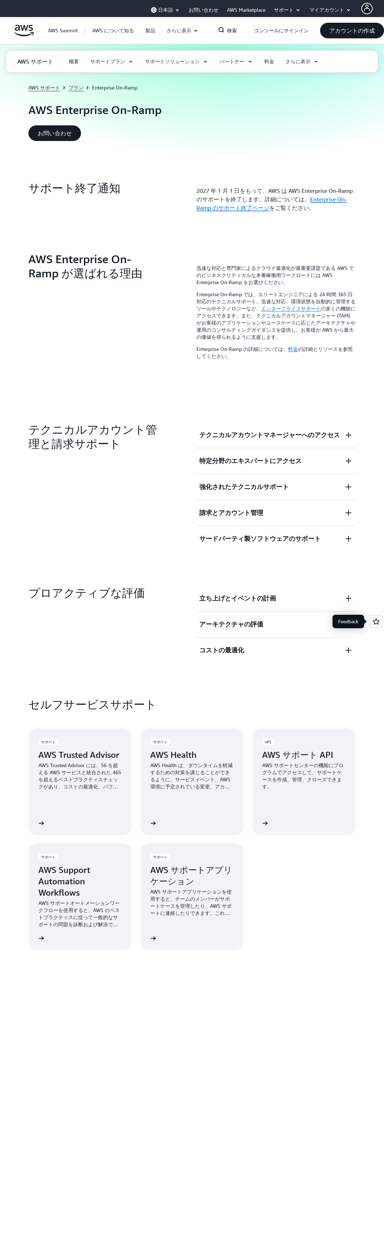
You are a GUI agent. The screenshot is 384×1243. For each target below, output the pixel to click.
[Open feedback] (376, 621)
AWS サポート (44, 88)
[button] (113, 30)
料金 (293, 349)
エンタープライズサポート (291, 308)
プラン (76, 88)
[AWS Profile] (367, 8)
